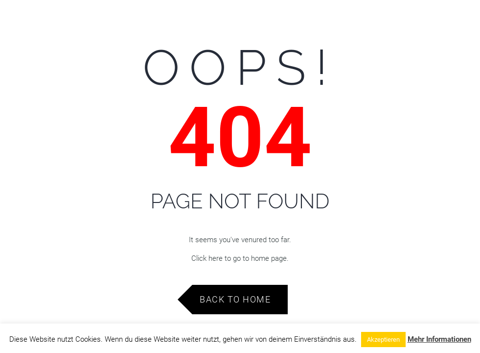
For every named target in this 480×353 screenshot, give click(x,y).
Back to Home (235, 299)
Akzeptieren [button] (383, 339)
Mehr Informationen (439, 339)
